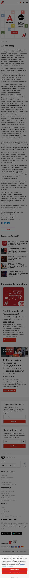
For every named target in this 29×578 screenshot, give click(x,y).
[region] (14, 566)
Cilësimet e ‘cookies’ (14, 573)
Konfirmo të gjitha (14, 569)
